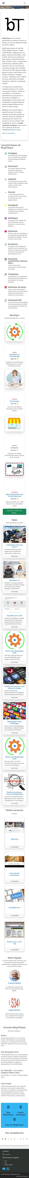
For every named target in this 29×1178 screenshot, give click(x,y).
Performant (13, 166)
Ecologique (12, 153)
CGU (6, 1163)
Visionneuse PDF (15, 300)
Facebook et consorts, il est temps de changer (14, 687)
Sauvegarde (13, 205)
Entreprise (14, 448)
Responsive (12, 231)
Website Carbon (16, 130)
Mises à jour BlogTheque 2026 (14, 652)
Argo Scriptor (6, 1083)
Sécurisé (11, 192)
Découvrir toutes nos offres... (14, 511)
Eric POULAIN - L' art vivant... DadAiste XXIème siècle (12, 1071)
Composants (13, 274)
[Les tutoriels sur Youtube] (4, 1169)
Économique (14, 401)
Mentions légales (9, 1164)
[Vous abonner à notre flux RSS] (8, 1169)
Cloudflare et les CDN (14, 616)
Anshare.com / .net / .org (14, 943)
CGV (6, 1161)
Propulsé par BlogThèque (10, 1174)
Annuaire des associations (14, 874)
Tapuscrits (14, 839)
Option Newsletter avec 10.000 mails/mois (14, 495)
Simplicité (12, 179)
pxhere (3, 1035)
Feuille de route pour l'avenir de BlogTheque (14, 793)
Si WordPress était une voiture (14, 546)
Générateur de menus (17, 287)
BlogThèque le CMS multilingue (14, 723)
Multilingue (13, 218)
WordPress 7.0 (14, 580)
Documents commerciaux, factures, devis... (18, 261)
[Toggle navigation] (25, 3)
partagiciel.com (14, 907)
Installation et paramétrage (14, 355)
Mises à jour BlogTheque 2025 (14, 758)
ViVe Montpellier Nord (9, 1052)
